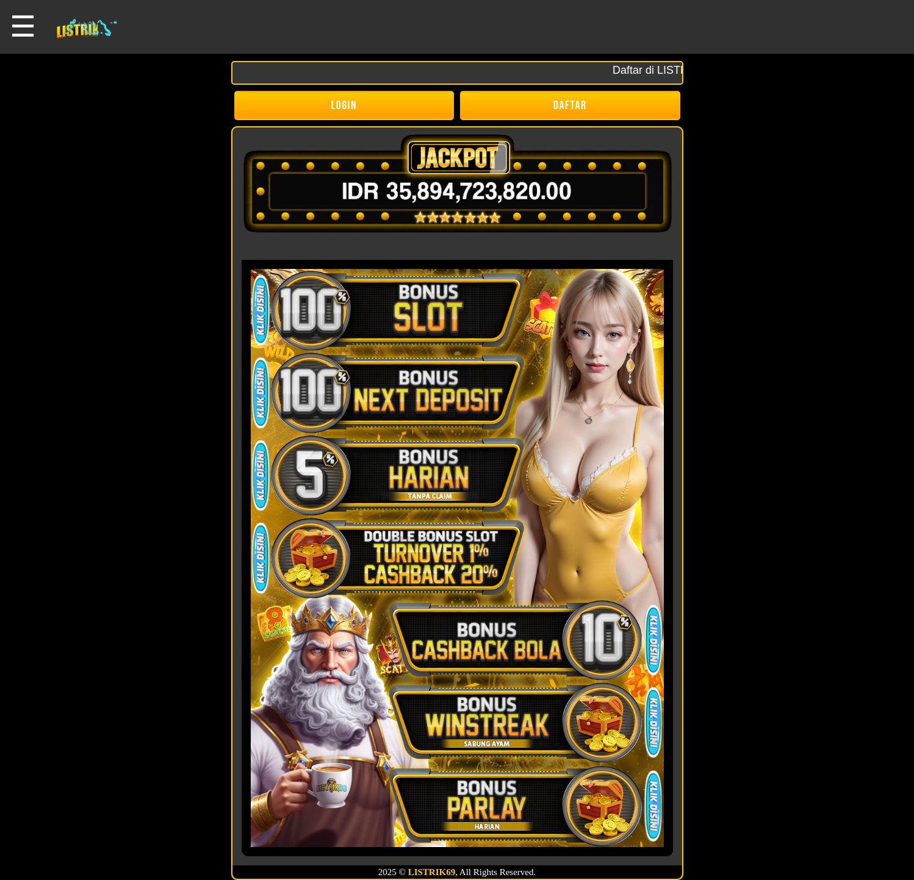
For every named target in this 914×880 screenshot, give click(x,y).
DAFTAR (570, 105)
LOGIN (344, 105)
